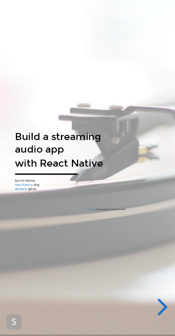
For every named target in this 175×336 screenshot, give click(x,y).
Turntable (91, 209)
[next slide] (162, 307)
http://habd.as (24, 185)
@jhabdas (21, 189)
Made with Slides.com (14, 322)
